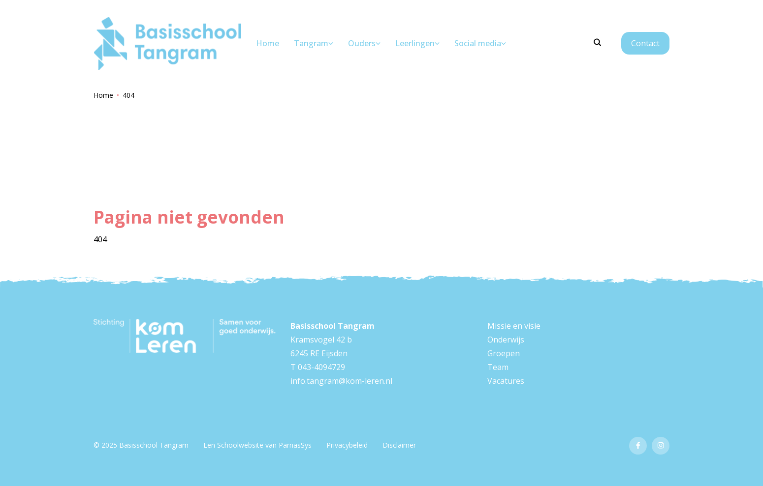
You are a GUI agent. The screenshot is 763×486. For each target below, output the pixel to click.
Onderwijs (505, 339)
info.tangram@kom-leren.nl (341, 380)
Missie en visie (513, 325)
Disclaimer (399, 445)
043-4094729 (321, 367)
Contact (645, 43)
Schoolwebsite (240, 445)
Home (103, 95)
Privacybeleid (347, 445)
